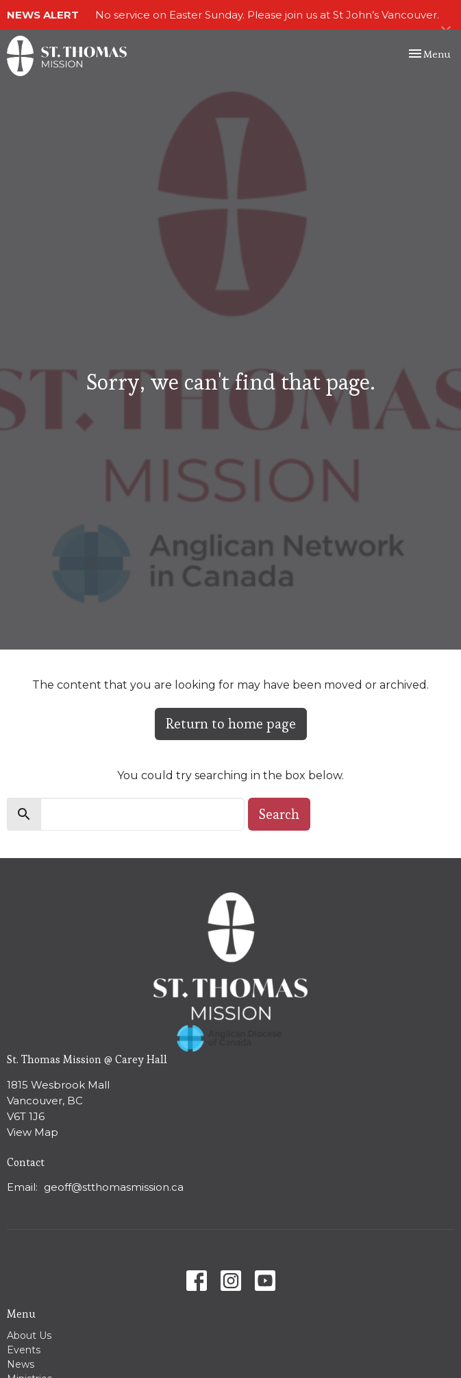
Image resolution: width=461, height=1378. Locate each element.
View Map (32, 1132)
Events (23, 1350)
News (20, 1364)
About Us (29, 1335)
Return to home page (231, 724)
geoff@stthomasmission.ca (114, 1186)
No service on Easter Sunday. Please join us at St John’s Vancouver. (267, 14)
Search (279, 814)
